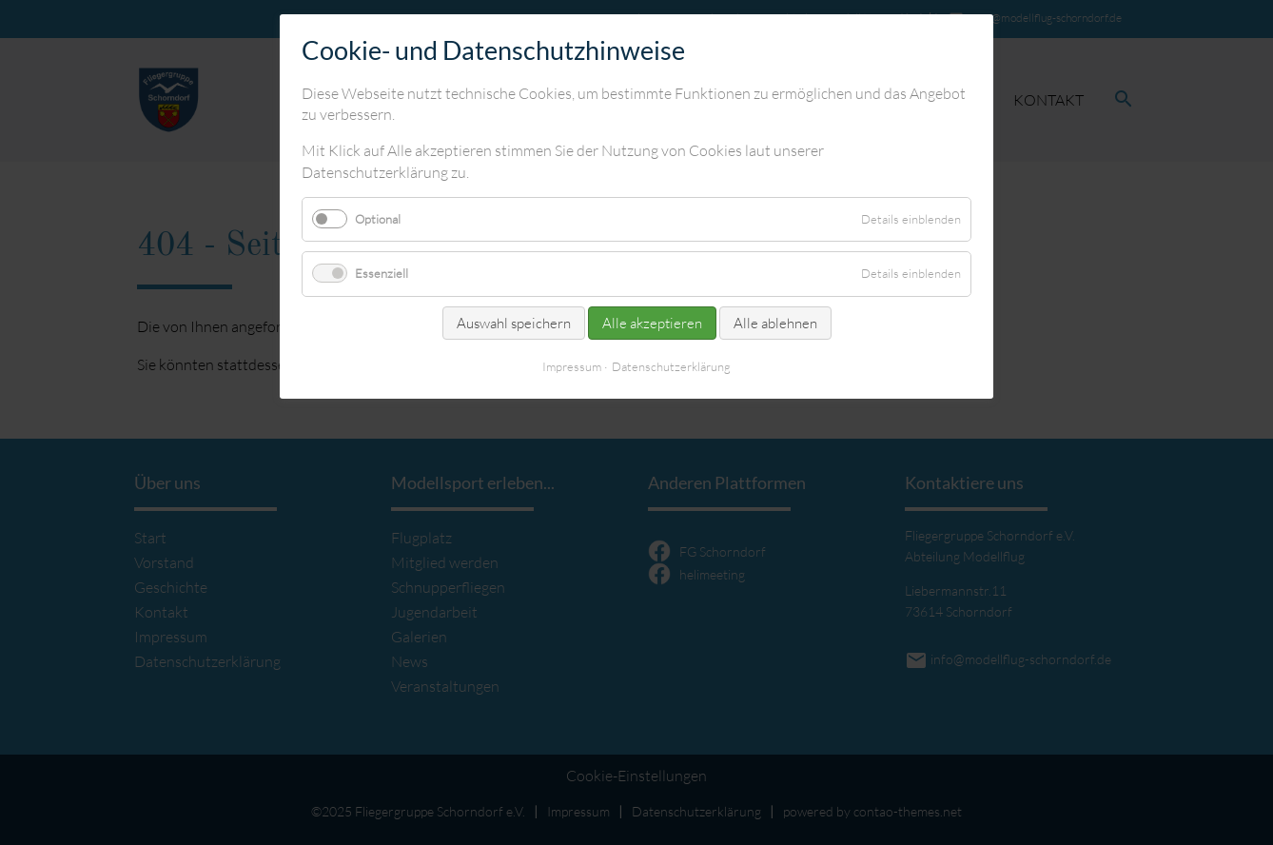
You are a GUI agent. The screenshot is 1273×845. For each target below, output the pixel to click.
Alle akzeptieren (652, 323)
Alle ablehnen (775, 323)
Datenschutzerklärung (671, 366)
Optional (378, 218)
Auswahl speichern (514, 323)
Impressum (571, 366)
